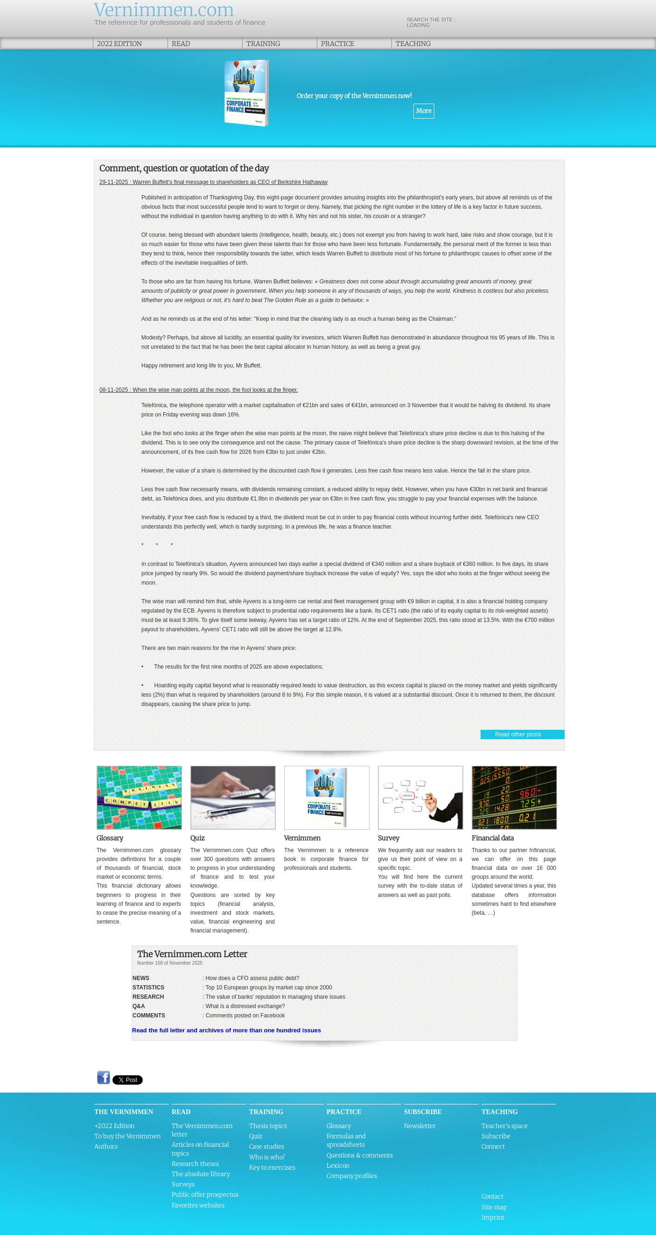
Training (263, 44)
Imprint (493, 1217)
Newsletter (420, 1126)
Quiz (255, 1136)
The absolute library (201, 1174)
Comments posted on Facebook (245, 1015)
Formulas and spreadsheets (346, 1140)
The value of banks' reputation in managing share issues (275, 997)
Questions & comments (360, 1155)
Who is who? (267, 1157)
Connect (493, 1146)
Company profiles (352, 1176)
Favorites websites (198, 1205)
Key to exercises (272, 1167)
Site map (494, 1207)
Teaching (413, 44)
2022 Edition (119, 44)
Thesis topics (268, 1126)
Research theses (195, 1164)
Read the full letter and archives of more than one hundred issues (226, 1030)
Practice (337, 44)
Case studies (266, 1146)
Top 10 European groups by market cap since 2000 (268, 987)
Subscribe (496, 1136)
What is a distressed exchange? (245, 1006)
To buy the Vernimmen (127, 1136)
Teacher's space (505, 1126)
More (424, 111)
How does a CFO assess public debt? (253, 978)
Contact (492, 1196)
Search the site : (483, 22)
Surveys (183, 1184)
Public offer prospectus (205, 1195)
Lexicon (338, 1166)
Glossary (339, 1126)
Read (181, 44)
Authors (106, 1146)
